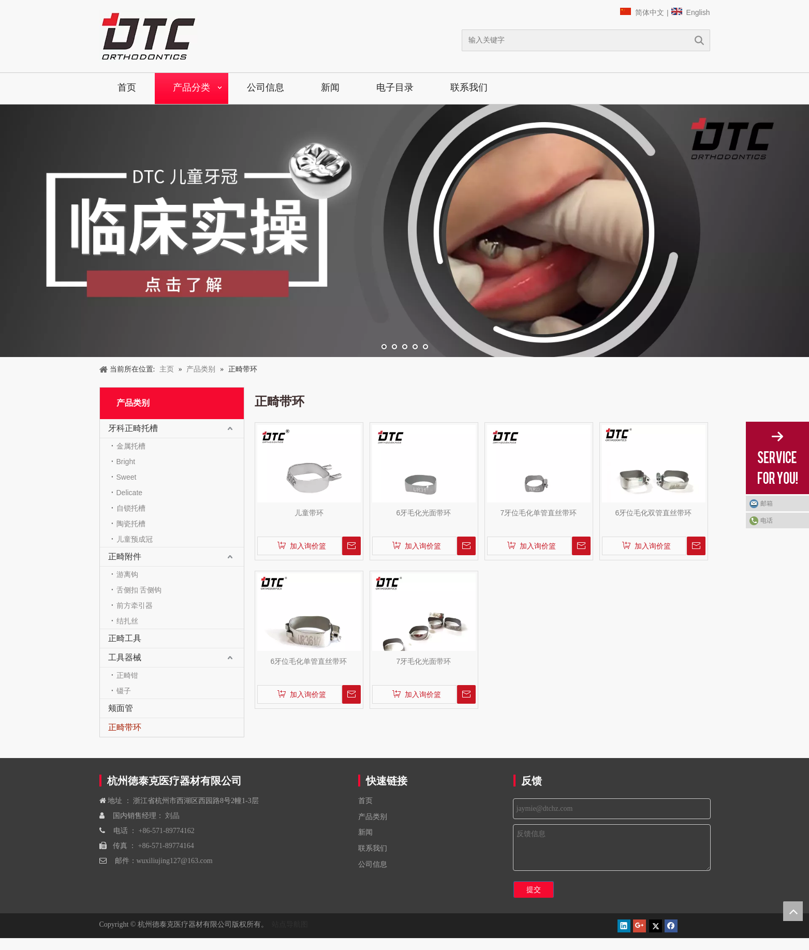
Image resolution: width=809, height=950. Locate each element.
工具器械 (124, 657)
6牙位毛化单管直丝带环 (309, 661)
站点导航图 (289, 924)
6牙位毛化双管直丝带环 (653, 513)
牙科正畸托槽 (133, 428)
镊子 (123, 691)
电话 (766, 520)
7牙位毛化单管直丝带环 (539, 513)
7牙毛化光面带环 (423, 661)
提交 (533, 889)
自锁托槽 (130, 508)
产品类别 (372, 817)
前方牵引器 (134, 605)
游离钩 (127, 574)
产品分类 (191, 87)
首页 (126, 87)
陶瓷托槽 (130, 523)
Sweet (126, 477)
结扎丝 (127, 621)
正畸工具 (124, 638)
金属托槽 (130, 446)
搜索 (699, 40)
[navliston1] (148, 36)
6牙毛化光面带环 (423, 513)
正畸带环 (124, 727)
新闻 (330, 87)
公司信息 (265, 87)
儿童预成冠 (134, 539)
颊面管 (120, 708)
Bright (126, 461)
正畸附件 (124, 556)
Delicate (129, 492)
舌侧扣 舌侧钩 (139, 590)
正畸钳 (127, 675)
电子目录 (395, 87)
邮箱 (766, 503)
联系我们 (469, 87)
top (793, 911)
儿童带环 (309, 513)
